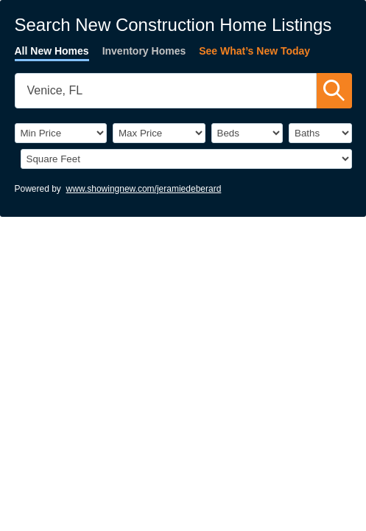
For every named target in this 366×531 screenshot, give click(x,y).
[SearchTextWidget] (166, 90)
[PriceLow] (61, 133)
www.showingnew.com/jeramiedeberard (144, 189)
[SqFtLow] (186, 159)
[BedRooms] (247, 133)
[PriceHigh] (159, 133)
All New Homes (52, 51)
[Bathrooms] (320, 133)
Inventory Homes (144, 51)
